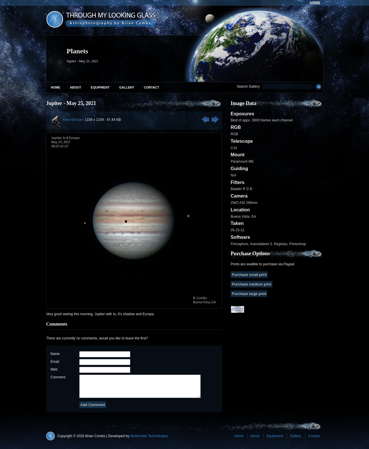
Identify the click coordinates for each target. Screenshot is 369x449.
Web (53, 369)
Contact (151, 87)
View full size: (73, 120)
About (75, 87)
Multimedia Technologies (149, 440)
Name (55, 354)
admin (315, 2)
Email (54, 362)
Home (55, 87)
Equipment (100, 87)
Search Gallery (248, 86)
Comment (57, 377)
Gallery (126, 87)
